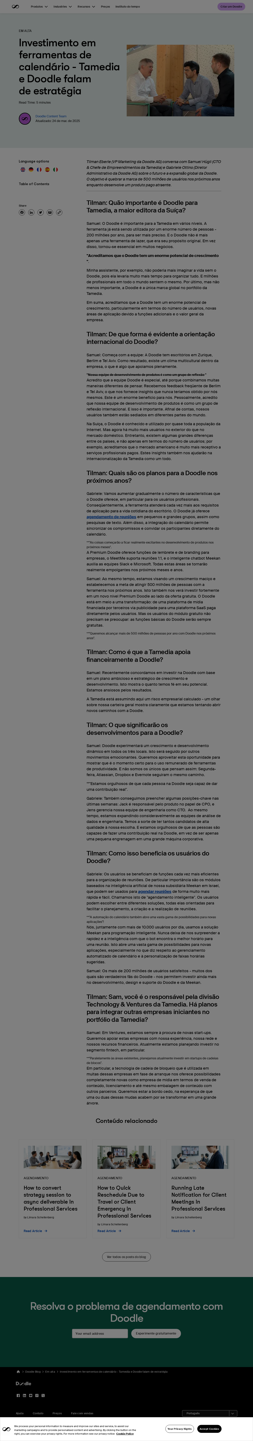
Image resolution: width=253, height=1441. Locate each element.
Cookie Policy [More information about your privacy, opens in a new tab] (125, 1436)
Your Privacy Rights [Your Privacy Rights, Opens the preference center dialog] (180, 1430)
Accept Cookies (209, 1430)
